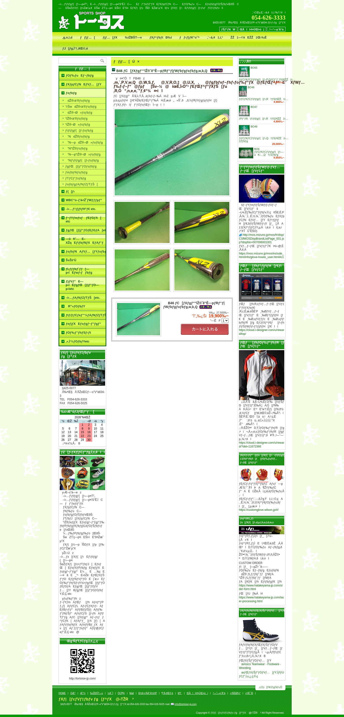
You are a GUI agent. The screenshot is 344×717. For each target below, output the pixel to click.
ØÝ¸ (180, 693)
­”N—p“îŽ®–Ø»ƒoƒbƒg (82, 154)
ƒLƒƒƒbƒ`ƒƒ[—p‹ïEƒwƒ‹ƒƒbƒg (79, 271)
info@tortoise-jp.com (186, 704)
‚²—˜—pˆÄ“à (276, 29)
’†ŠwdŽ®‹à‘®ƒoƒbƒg (80, 106)
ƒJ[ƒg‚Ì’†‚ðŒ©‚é (75, 48)
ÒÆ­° (72, 693)
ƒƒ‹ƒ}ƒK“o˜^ (189, 37)
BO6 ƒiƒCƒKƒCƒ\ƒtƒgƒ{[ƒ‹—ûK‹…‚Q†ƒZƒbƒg (269, 152)
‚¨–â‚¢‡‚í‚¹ (215, 37)
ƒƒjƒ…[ (87, 37)
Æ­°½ (82, 693)
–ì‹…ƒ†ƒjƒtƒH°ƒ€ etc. (81, 209)
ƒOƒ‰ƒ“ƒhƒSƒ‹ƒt (78, 332)
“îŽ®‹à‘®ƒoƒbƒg (76, 118)
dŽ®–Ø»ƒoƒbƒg (78, 112)
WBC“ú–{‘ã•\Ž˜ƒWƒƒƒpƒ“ (84, 200)
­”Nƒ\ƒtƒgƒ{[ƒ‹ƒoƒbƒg (82, 160)
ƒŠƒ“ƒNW (228, 29)
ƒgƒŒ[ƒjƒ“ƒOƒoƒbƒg (81, 166)
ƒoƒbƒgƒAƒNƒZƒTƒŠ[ (81, 184)
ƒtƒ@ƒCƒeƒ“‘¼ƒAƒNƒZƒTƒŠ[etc (86, 315)
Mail (131, 693)
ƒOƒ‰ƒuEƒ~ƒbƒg (80, 75)
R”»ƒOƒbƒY (75, 306)
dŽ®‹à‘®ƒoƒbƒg (77, 100)
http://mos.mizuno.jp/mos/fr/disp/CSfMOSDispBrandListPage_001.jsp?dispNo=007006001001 (261, 238)
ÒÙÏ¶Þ (121, 693)
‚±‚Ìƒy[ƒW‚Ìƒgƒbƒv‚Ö (270, 687)
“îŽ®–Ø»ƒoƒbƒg (77, 124)
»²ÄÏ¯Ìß (249, 693)
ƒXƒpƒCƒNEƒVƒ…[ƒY (83, 84)
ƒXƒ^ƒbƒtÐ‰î (161, 37)
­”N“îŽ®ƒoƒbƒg (76, 148)
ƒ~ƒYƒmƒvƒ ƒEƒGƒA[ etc (83, 219)
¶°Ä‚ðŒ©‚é (167, 693)
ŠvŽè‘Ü (71, 260)
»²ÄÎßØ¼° (235, 693)
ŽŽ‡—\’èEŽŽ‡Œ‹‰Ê (249, 37)
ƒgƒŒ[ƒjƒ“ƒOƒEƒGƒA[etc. (86, 230)
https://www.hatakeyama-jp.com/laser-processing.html (261, 599)
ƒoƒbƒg (71, 93)
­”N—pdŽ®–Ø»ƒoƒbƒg (84, 142)
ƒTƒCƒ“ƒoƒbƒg (75, 178)
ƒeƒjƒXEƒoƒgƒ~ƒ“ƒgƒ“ (83, 323)
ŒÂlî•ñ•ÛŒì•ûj (252, 29)
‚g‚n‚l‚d (67, 37)
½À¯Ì (110, 693)
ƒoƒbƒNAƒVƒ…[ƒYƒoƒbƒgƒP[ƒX (86, 251)
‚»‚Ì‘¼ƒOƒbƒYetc (77, 341)
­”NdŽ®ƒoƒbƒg (77, 136)
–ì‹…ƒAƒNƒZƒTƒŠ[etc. (83, 297)
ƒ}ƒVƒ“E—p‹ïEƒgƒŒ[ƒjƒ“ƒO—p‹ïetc (82, 285)
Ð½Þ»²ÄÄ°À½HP (147, 693)
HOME (62, 693)
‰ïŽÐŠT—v (133, 37)
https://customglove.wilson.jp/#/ (259, 510)
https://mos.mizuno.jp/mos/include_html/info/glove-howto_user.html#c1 (261, 255)
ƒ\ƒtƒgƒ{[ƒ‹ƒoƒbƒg (79, 130)
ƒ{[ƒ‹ (70, 191)
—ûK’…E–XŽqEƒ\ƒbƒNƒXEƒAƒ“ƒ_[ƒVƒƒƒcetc (86, 240)
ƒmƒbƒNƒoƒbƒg (76, 172)
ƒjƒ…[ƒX (110, 37)
